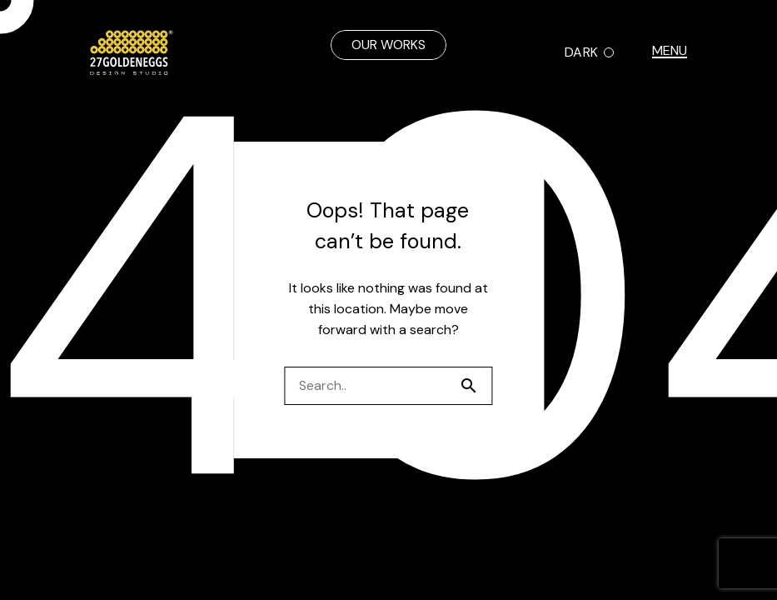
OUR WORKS (388, 44)
